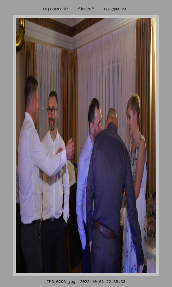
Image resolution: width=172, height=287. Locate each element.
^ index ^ (86, 9)
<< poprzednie (55, 9)
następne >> (115, 9)
